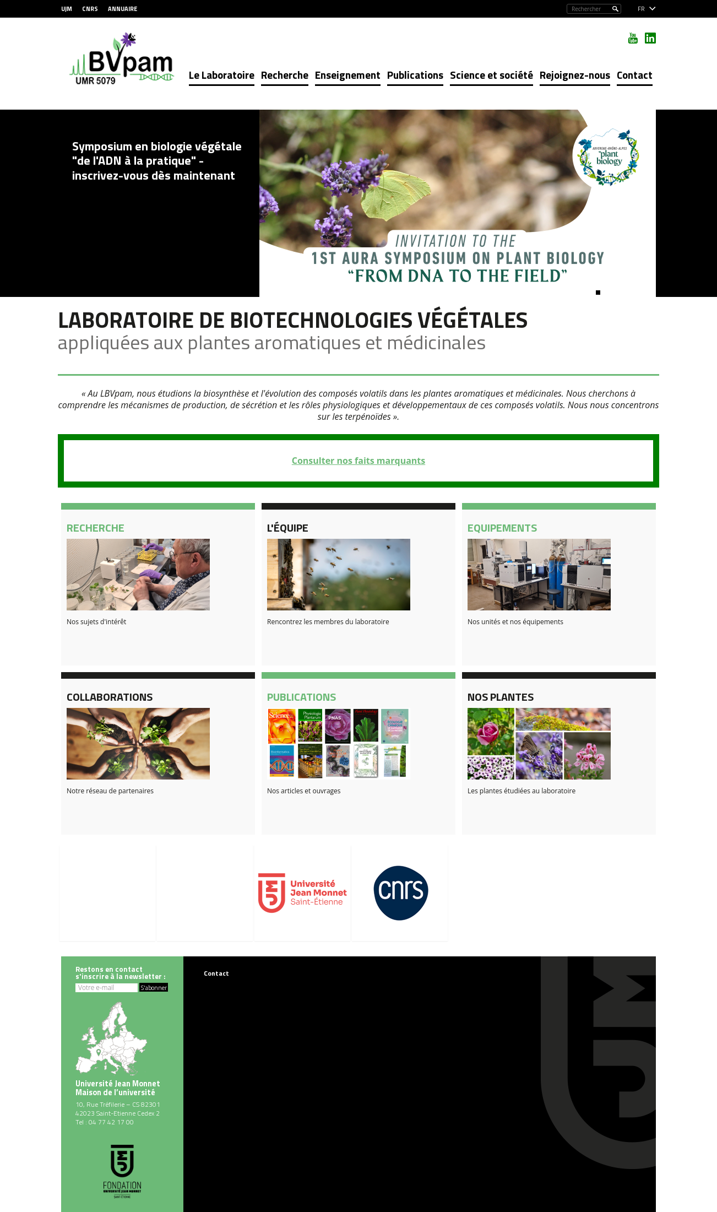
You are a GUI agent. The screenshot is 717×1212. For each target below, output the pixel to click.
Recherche (284, 75)
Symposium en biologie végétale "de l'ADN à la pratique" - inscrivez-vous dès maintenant (157, 160)
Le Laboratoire (221, 75)
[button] (598, 292)
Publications (415, 75)
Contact (635, 75)
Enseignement (348, 75)
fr (641, 8)
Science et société (491, 75)
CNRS (90, 8)
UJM (66, 8)
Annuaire (122, 8)
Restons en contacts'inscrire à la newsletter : (120, 973)
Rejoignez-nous (575, 75)
